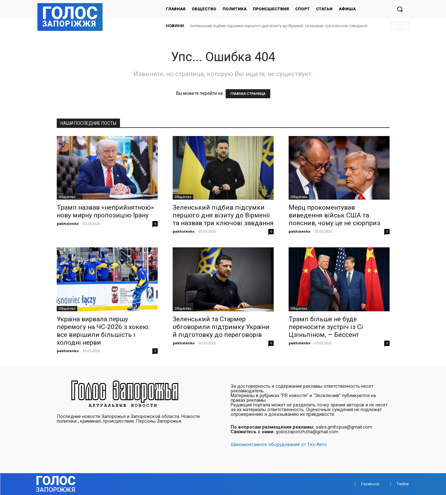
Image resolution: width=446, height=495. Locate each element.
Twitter (403, 484)
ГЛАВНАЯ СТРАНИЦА (248, 94)
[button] (400, 9)
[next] (405, 26)
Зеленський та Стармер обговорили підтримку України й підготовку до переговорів (221, 326)
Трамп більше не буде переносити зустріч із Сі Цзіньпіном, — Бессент (326, 326)
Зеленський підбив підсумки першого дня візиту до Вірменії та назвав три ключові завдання (278, 25)
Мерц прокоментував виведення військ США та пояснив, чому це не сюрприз (334, 215)
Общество (67, 197)
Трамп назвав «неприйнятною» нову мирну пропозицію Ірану (105, 211)
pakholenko (68, 223)
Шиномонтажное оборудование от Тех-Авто (279, 444)
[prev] (395, 26)
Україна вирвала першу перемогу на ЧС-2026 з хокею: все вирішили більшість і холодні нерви (103, 330)
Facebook (370, 484)
